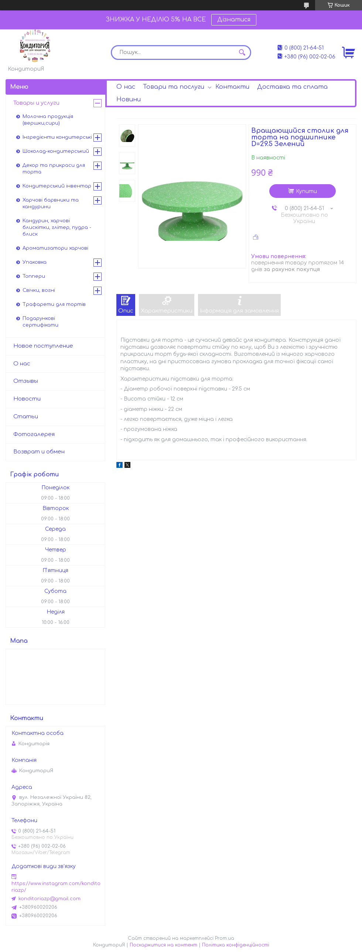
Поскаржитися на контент (163, 945)
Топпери (34, 276)
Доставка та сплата (292, 87)
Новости (27, 399)
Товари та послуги (173, 87)
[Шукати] (242, 52)
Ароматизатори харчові (55, 248)
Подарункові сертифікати (40, 322)
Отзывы (25, 381)
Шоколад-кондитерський (56, 151)
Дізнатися (233, 19)
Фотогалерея (34, 434)
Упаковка (35, 262)
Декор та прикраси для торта (54, 169)
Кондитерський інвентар (57, 186)
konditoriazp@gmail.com (49, 898)
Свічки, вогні (39, 290)
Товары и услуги (36, 103)
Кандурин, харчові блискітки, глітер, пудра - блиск (57, 227)
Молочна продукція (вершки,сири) (48, 120)
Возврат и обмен (39, 452)
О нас (125, 87)
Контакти (232, 87)
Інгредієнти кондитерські (57, 137)
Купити (306, 191)
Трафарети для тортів (54, 304)
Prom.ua (224, 938)
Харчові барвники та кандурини (51, 203)
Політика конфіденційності (235, 945)
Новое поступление (43, 346)
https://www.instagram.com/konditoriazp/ (55, 887)
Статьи (25, 416)
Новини (128, 99)
